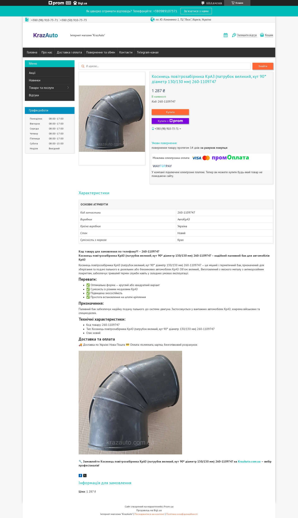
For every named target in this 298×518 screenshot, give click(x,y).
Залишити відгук (247, 35)
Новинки (34, 80)
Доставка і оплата (69, 52)
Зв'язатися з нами (196, 11)
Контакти (125, 52)
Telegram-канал (148, 52)
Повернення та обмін (100, 52)
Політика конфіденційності (182, 514)
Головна (32, 52)
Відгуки (34, 95)
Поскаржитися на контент (149, 514)
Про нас (47, 52)
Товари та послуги (41, 88)
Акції (32, 73)
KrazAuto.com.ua (249, 461)
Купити (170, 112)
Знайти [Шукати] (262, 66)
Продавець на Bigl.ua (149, 510)
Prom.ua (168, 506)
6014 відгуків (214, 2)
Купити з (170, 121)
